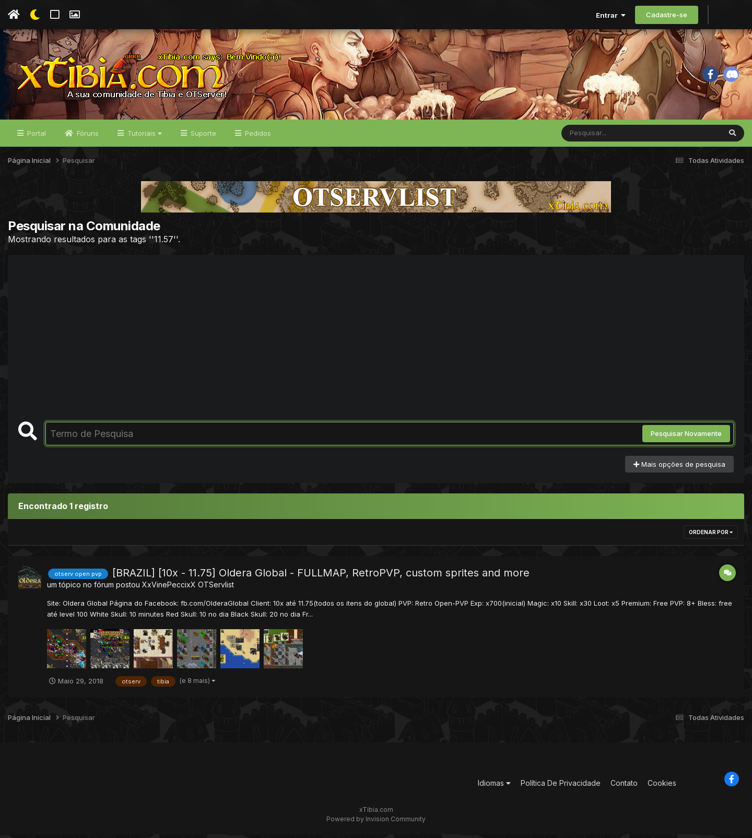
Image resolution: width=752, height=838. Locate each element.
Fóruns (87, 137)
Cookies (662, 786)
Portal (35, 137)
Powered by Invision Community (376, 823)
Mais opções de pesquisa (679, 468)
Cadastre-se (666, 14)
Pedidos (257, 137)
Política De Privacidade (561, 786)
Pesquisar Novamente (686, 437)
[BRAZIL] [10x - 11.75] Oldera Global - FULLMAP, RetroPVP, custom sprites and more (321, 577)
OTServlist (216, 588)
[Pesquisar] (601, 136)
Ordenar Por (711, 536)
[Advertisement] (376, 347)
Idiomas (494, 786)
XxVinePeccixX (169, 588)
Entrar (611, 15)
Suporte (202, 137)
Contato (624, 786)
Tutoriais (143, 137)
